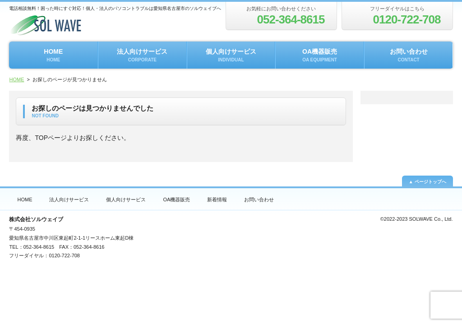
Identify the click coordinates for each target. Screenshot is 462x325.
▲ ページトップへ (427, 181)
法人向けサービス (142, 55)
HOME (53, 55)
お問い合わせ (409, 55)
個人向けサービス (231, 55)
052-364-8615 (39, 247)
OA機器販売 (319, 55)
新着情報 (217, 199)
